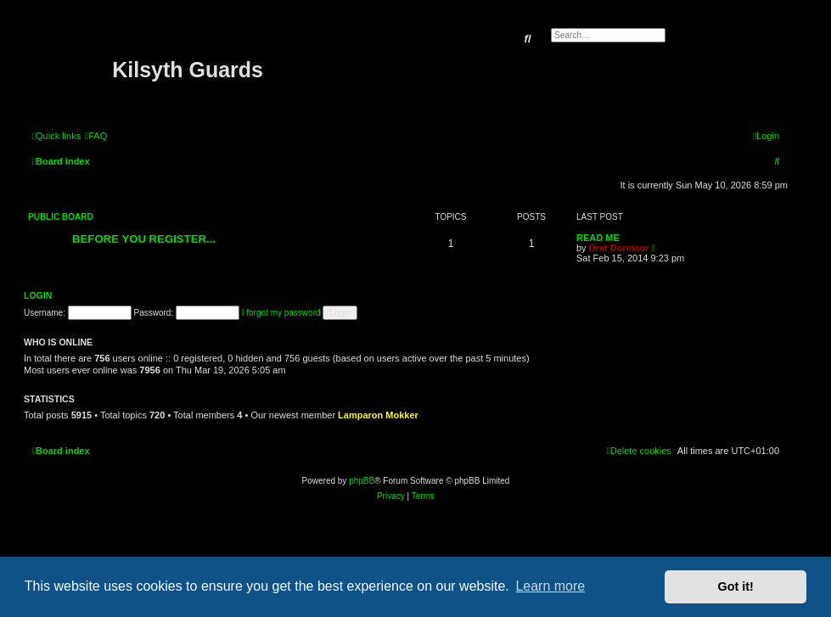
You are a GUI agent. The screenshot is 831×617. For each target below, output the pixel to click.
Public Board (60, 217)
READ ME (598, 238)
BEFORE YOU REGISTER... (144, 239)
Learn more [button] (550, 586)
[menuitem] (96, 136)
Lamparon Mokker (378, 415)
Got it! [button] (736, 586)
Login (38, 295)
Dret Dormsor (619, 248)
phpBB (361, 480)
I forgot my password (281, 312)
